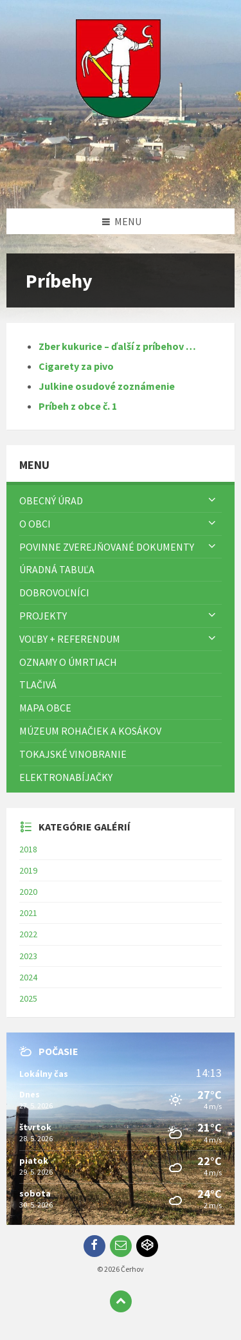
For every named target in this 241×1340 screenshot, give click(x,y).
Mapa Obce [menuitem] (45, 707)
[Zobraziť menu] (212, 500)
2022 (28, 934)
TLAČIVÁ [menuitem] (38, 684)
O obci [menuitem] (35, 523)
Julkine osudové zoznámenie (107, 386)
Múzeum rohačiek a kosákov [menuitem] (90, 730)
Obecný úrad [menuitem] (51, 500)
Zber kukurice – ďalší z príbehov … (117, 346)
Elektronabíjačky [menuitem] (65, 777)
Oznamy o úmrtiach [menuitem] (68, 662)
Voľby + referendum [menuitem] (69, 638)
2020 (28, 891)
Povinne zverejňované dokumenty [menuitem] (106, 546)
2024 (28, 977)
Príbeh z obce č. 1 (78, 405)
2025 (28, 998)
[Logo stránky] (121, 183)
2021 (28, 913)
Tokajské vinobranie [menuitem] (73, 754)
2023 (28, 956)
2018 (28, 849)
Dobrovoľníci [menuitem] (54, 592)
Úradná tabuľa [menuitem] (56, 569)
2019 (28, 870)
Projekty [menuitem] (43, 615)
